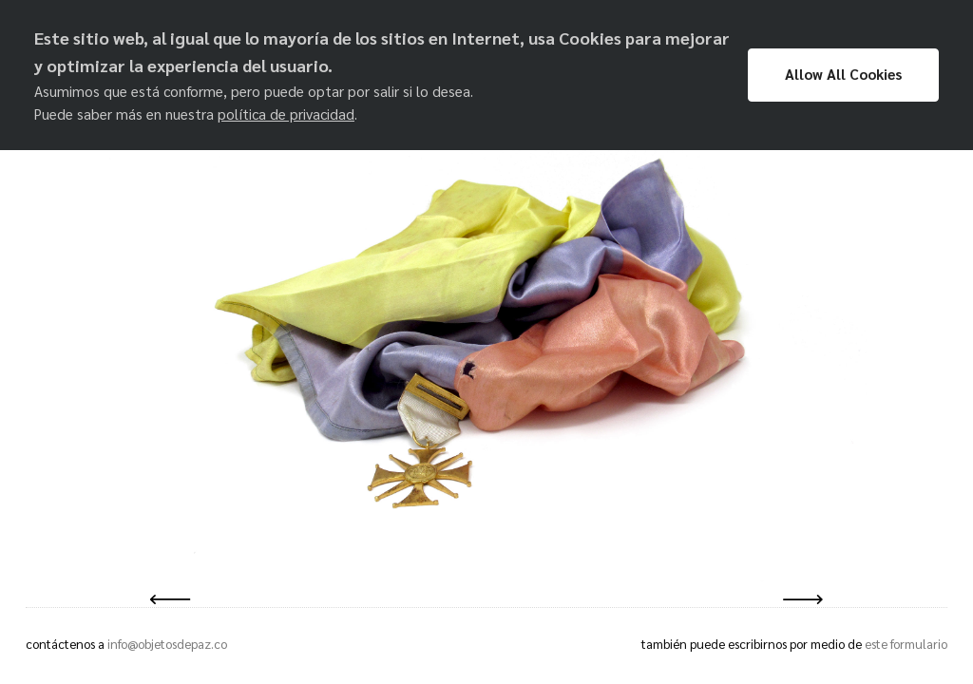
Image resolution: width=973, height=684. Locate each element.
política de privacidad (286, 114)
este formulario (906, 644)
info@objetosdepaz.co (167, 644)
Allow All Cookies (843, 74)
